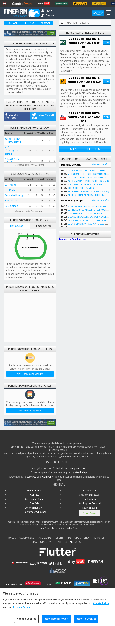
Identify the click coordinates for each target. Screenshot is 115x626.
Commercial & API (34, 507)
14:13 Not (28, 23)
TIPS (68, 537)
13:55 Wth (12, 23)
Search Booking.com (30, 410)
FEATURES (98, 537)
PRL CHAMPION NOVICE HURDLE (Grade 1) (88, 180)
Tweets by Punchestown (73, 239)
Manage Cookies (89, 513)
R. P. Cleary (11, 200)
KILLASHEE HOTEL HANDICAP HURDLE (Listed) (90, 177)
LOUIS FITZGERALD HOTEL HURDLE (85, 213)
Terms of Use (58, 527)
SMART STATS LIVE (42, 542)
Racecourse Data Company (38, 476)
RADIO (75, 542)
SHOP (87, 537)
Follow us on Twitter (43, 116)
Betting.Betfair (89, 507)
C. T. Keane (10, 184)
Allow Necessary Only (56, 618)
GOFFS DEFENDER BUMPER (81, 187)
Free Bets (34, 503)
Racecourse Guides (34, 499)
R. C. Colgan (11, 205)
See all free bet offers (85, 149)
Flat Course (16, 226)
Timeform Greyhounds (34, 512)
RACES (12, 537)
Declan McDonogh (14, 195)
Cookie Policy (72, 527)
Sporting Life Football (89, 503)
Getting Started (34, 490)
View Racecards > (100, 164)
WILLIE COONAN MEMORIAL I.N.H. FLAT (87, 194)
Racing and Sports (77, 468)
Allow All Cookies (86, 618)
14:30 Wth (45, 23)
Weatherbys (81, 472)
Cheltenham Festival (89, 494)
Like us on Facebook (12, 116)
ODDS (77, 537)
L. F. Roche (10, 190)
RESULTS (59, 537)
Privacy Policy (43, 527)
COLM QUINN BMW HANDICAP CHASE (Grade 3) (91, 223)
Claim (106, 42)
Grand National (90, 499)
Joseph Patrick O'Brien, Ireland (13, 140)
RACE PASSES (26, 537)
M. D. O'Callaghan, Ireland (12, 150)
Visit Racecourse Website (30, 374)
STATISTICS (61, 542)
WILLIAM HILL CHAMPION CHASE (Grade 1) (88, 191)
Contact (34, 494)
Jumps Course (43, 226)
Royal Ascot (89, 490)
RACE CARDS (44, 537)
